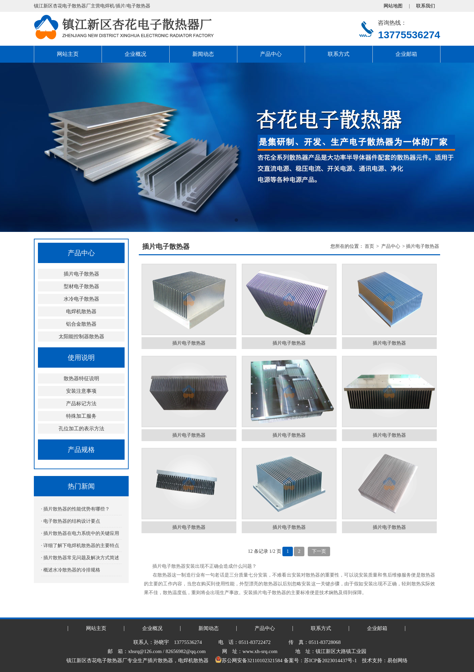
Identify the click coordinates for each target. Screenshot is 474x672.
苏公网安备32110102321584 (248, 660)
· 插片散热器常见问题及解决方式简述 (80, 557)
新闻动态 (203, 54)
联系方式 (338, 54)
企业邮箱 (406, 54)
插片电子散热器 (81, 274)
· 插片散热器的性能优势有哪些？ (75, 509)
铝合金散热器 (81, 324)
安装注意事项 (81, 391)
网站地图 (393, 5)
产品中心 (271, 54)
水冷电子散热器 (81, 299)
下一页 (319, 551)
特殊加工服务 (81, 416)
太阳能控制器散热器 (81, 336)
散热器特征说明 (81, 378)
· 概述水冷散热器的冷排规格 (70, 569)
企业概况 (135, 54)
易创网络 (397, 660)
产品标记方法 (81, 403)
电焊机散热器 (81, 311)
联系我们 (425, 5)
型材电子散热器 (81, 286)
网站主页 (68, 54)
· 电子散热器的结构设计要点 (70, 521)
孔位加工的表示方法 (81, 428)
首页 (369, 246)
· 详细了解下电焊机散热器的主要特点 (80, 545)
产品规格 (81, 449)
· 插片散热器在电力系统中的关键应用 (80, 533)
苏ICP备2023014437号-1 (330, 660)
